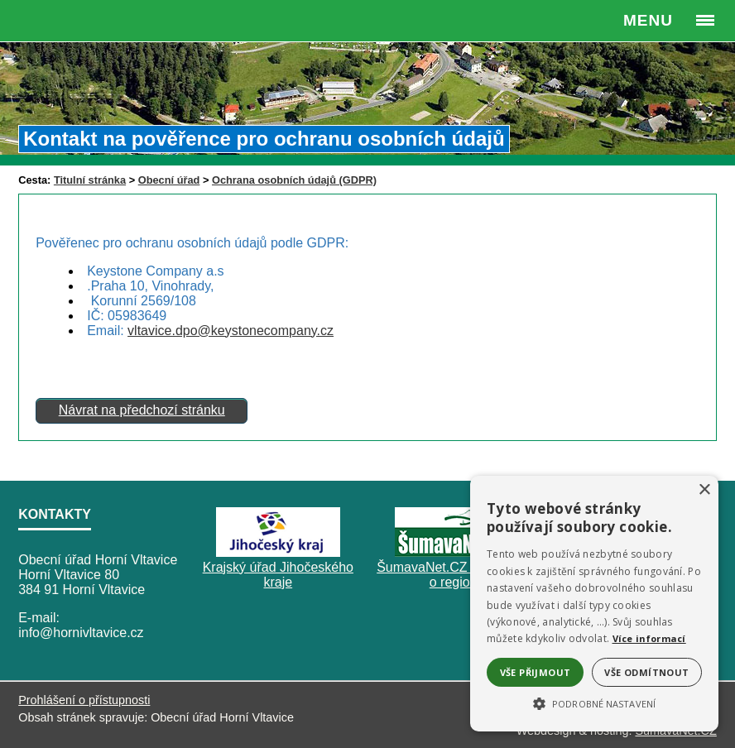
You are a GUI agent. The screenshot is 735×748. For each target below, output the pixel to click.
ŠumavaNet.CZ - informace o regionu (457, 574)
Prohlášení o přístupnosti (84, 700)
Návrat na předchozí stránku (142, 410)
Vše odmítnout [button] (646, 672)
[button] (594, 702)
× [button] (704, 490)
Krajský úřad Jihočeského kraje (278, 574)
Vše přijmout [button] (535, 672)
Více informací (649, 638)
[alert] (594, 603)
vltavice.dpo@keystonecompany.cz (230, 331)
